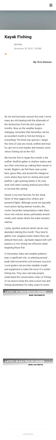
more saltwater (35, 365)
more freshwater (37, 295)
